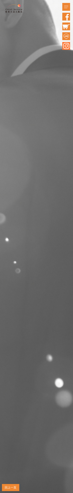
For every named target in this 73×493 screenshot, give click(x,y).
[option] (36, 246)
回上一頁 (10, 487)
